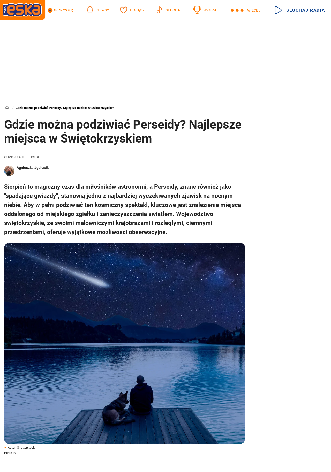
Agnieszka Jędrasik (33, 168)
